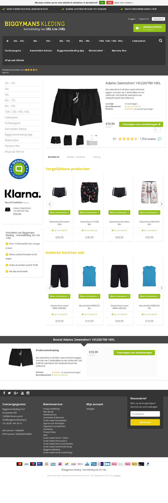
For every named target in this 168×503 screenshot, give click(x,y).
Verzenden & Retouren (53, 436)
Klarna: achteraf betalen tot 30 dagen (86, 9)
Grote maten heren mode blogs (57, 471)
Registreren (144, 19)
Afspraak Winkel (14, 60)
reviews (117, 494)
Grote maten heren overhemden (58, 462)
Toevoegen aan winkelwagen (141, 124)
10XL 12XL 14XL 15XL (113, 40)
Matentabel (98, 50)
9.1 (7, 72)
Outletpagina (15, 50)
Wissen (26, 203)
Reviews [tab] (76, 157)
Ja (102, 3)
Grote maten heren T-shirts (55, 457)
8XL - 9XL (86, 40)
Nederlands (158, 19)
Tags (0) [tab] (96, 157)
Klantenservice (50, 433)
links (45, 454)
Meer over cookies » (124, 3)
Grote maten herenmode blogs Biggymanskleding (57, 467)
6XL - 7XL (66, 40)
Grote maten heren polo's (55, 460)
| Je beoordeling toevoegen (143, 109)
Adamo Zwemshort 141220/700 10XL (22, 209)
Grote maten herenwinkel (54, 439)
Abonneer (145, 441)
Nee (110, 3)
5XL (50, 40)
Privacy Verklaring (51, 428)
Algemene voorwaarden (54, 445)
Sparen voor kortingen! (53, 442)
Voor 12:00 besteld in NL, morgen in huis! (27, 9)
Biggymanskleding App (70, 50)
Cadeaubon (139, 40)
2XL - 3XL (20, 40)
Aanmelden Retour (41, 50)
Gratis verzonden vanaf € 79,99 (140, 9)
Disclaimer (48, 448)
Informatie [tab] (53, 157)
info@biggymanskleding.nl (14, 439)
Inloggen (131, 19)
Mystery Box (121, 50)
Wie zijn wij (48, 430)
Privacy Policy (49, 451)
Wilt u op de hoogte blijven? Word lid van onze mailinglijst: (144, 424)
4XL (37, 40)
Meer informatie (59, 231)
